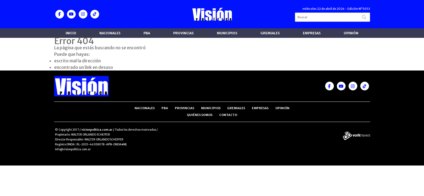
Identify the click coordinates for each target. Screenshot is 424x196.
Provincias (183, 33)
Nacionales (109, 33)
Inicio (71, 33)
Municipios (227, 33)
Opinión (351, 33)
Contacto (228, 115)
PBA (147, 33)
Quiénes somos (199, 115)
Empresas (312, 33)
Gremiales (270, 33)
